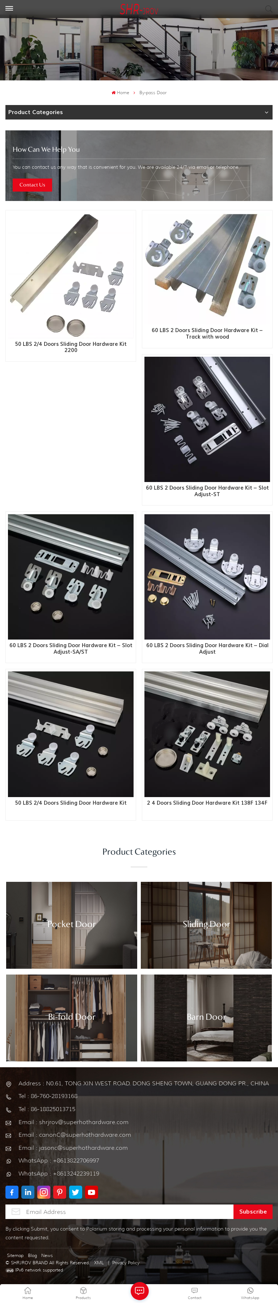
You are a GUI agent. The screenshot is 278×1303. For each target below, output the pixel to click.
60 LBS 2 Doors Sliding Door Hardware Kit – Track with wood (207, 333)
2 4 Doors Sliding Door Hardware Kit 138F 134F (207, 803)
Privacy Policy (125, 1262)
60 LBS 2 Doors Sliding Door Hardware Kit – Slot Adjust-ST (207, 491)
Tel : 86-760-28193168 (47, 1096)
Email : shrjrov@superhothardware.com (73, 1122)
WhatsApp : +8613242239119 (58, 1173)
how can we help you (46, 150)
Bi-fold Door (72, 1017)
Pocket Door (71, 925)
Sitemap (15, 1255)
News (47, 1255)
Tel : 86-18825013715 (46, 1109)
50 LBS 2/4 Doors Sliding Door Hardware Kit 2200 (71, 347)
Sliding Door (206, 925)
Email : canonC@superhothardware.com (74, 1134)
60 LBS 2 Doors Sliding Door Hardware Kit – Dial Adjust (207, 648)
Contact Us (32, 185)
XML (99, 1262)
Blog (32, 1255)
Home (120, 92)
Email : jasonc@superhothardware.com (73, 1147)
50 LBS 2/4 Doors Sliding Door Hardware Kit (71, 803)
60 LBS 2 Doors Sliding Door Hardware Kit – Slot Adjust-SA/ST (70, 648)
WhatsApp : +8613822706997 (58, 1160)
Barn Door (206, 1017)
